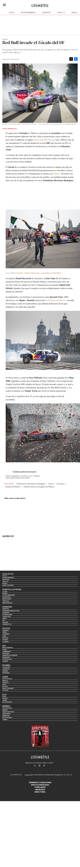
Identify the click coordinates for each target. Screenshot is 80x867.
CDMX (4, 636)
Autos (4, 39)
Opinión (5, 639)
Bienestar (5, 715)
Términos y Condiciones (40, 782)
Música (75, 13)
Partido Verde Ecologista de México (38, 487)
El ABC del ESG (7, 659)
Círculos (5, 682)
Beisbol (5, 593)
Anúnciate (40, 790)
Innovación (6, 657)
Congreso (5, 634)
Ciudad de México (12, 487)
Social (4, 649)
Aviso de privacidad (40, 785)
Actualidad (6, 667)
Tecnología (6, 616)
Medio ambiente (7, 647)
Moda (4, 684)
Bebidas (5, 710)
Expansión (7, 607)
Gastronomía (7, 708)
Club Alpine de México (55, 300)
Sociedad (5, 641)
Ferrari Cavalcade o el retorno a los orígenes (23, 476)
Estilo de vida (7, 702)
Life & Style (7, 574)
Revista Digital (7, 603)
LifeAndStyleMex (46, 766)
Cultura (5, 690)
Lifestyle (5, 601)
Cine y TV (61, 13)
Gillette (56, 174)
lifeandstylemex (41, 766)
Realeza (5, 680)
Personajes (6, 713)
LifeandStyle (6, 624)
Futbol (4, 591)
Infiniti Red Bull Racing (44, 140)
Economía (5, 612)
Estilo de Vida (7, 717)
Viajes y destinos (8, 711)
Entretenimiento (28, 13)
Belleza (5, 686)
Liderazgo (5, 669)
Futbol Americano (8, 595)
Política (6, 628)
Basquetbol (6, 597)
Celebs (4, 700)
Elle (4, 694)
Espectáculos (7, 678)
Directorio (40, 792)
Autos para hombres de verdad (18, 478)
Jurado (4, 719)
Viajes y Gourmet (8, 585)
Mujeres (5, 622)
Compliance (40, 787)
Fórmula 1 (60, 484)
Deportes (46, 13)
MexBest (6, 706)
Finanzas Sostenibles (9, 655)
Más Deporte (6, 599)
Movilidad (5, 653)
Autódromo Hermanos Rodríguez (30, 484)
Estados (5, 638)
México (4, 632)
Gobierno (5, 630)
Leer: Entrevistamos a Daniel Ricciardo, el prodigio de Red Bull (33, 273)
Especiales (6, 672)
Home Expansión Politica (10, 610)
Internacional (7, 614)
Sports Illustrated (11, 589)
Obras (4, 618)
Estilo (11, 13)
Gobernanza (6, 651)
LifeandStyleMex (35, 766)
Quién (5, 677)
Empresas (5, 608)
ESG (3, 620)
